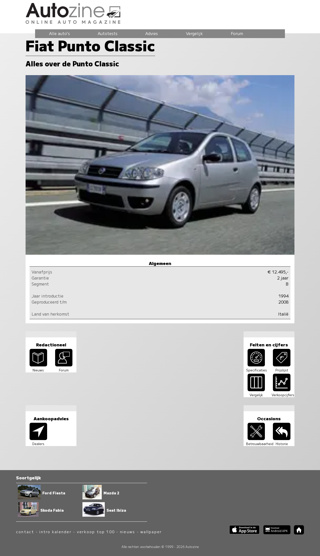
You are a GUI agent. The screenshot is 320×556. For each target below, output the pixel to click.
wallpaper (151, 531)
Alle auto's (59, 33)
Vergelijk (194, 33)
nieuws (127, 531)
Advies (151, 33)
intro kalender (55, 531)
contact (25, 531)
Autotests (108, 33)
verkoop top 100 (96, 531)
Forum (237, 33)
